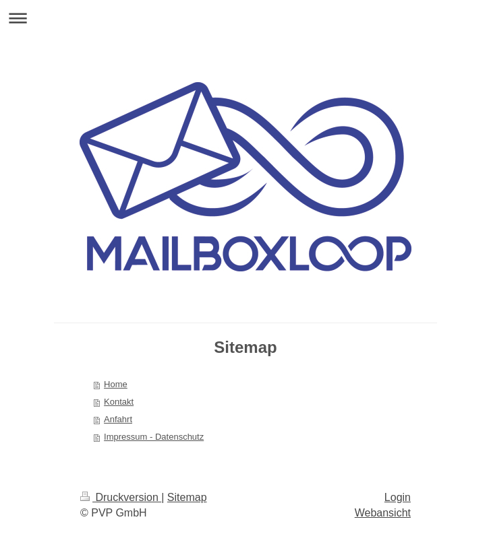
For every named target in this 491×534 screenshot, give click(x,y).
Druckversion (120, 497)
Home (115, 384)
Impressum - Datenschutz (154, 437)
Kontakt (119, 402)
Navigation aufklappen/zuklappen (245, 17)
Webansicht (383, 513)
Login (397, 497)
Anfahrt (118, 419)
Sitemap (187, 497)
